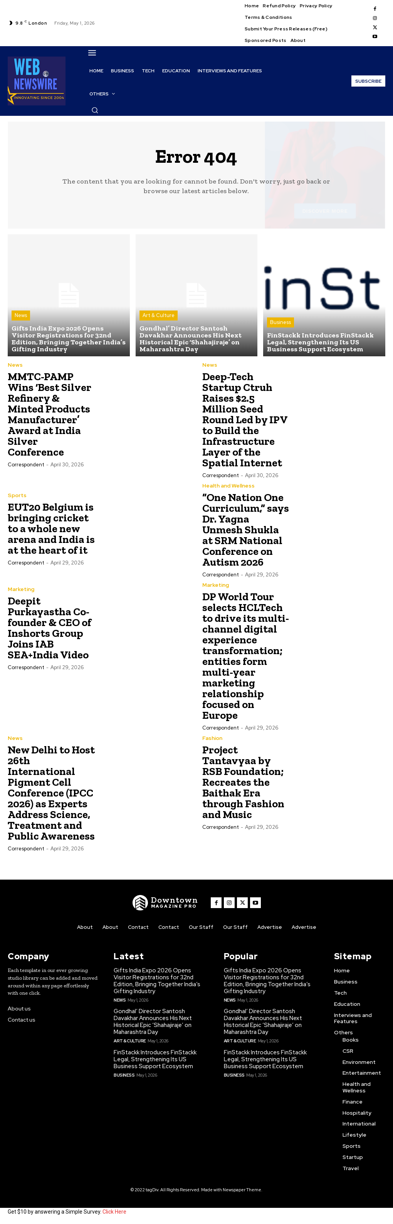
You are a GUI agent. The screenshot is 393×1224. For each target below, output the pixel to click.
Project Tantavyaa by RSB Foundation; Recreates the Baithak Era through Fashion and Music (243, 782)
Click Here (114, 1212)
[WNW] (165, 902)
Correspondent (26, 464)
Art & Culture (159, 315)
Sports (17, 495)
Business (280, 322)
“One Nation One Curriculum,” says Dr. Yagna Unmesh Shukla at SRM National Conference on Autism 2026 (245, 529)
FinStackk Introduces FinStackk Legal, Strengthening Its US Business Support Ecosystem (155, 1059)
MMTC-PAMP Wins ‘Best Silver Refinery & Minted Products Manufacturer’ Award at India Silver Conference (49, 414)
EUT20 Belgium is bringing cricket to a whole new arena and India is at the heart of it (51, 528)
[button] (94, 110)
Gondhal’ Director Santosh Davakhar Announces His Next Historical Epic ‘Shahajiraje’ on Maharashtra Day (153, 1021)
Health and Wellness (228, 485)
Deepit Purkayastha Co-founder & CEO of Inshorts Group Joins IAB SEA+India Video (49, 627)
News (21, 315)
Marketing (21, 589)
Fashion (212, 738)
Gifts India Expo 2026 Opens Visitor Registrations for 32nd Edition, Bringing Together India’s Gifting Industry (157, 981)
